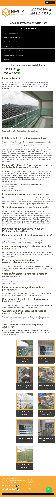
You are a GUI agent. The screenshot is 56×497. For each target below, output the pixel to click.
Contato (30, 487)
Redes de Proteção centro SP (12, 37)
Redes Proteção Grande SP (11, 33)
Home (30, 479)
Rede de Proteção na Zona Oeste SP (14, 50)
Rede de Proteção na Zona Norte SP (14, 55)
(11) (40, 10)
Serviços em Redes (28, 28)
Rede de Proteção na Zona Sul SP (13, 46)
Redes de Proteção (33, 485)
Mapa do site (32, 489)
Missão (30, 483)
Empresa (31, 481)
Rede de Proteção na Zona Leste (13, 42)
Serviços (6, 59)
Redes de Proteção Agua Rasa (14, 12)
